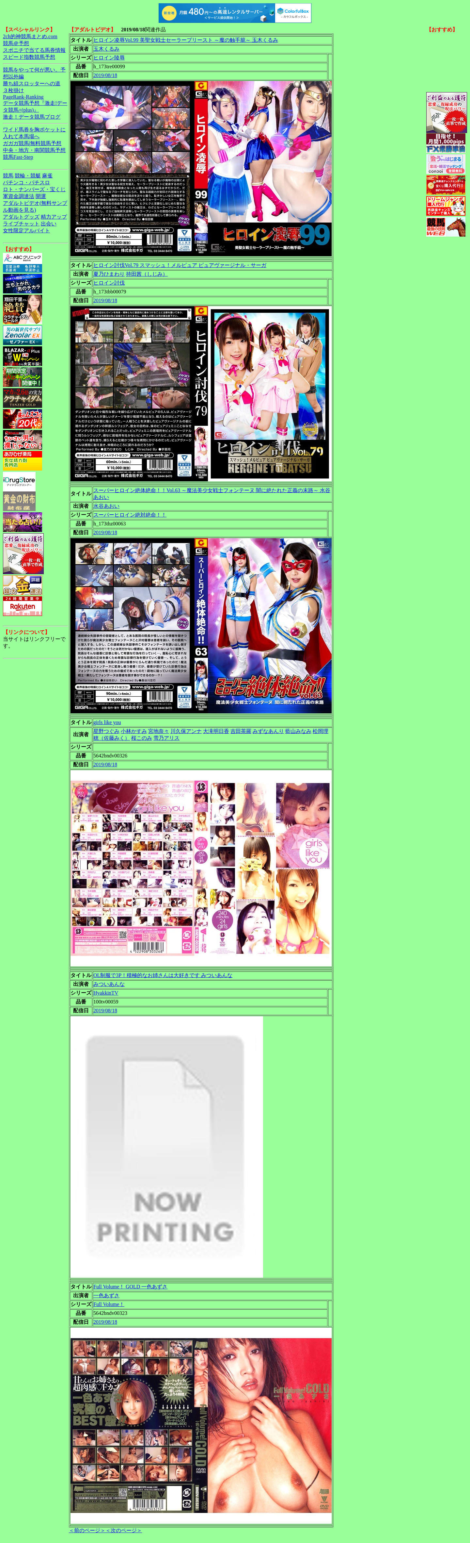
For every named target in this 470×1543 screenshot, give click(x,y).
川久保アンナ (186, 731)
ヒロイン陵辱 (109, 57)
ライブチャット (21, 223)
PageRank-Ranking (23, 97)
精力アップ (54, 217)
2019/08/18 (105, 75)
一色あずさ (106, 1295)
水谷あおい (106, 506)
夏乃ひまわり (109, 274)
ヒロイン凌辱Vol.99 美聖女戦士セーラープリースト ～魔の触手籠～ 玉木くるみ (185, 40)
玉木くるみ (106, 49)
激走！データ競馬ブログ (31, 117)
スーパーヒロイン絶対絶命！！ (129, 515)
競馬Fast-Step (18, 157)
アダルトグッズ (21, 217)
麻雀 (47, 175)
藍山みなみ (298, 731)
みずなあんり (268, 731)
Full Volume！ (108, 1304)
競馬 (8, 175)
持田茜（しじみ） (147, 274)
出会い (48, 223)
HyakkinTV (105, 993)
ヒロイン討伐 (109, 283)
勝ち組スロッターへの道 (31, 83)
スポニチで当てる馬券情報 (34, 50)
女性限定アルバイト (26, 230)
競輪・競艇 (28, 175)
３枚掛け (13, 90)
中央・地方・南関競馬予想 (34, 150)
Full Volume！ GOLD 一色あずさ (130, 1286)
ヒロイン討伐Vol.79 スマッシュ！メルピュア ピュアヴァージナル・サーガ (179, 265)
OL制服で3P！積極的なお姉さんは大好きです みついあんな (162, 975)
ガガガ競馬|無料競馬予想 (32, 143)
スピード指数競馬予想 (29, 57)
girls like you (107, 722)
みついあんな (109, 984)
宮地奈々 (158, 731)
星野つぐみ (106, 731)
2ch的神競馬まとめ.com (30, 36)
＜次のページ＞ (123, 1530)
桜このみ (141, 738)
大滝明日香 (216, 731)
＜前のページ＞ (87, 1530)
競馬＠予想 (16, 43)
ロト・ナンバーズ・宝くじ (34, 189)
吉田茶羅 (240, 731)
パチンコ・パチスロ (26, 182)
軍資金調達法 (18, 196)
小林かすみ (134, 731)
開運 (41, 196)
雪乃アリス (166, 738)
